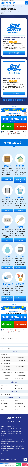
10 (8, 100)
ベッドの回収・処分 (20, 366)
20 (11, 100)
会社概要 (2, 400)
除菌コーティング (4, 385)
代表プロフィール (18, 409)
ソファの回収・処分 (6, 366)
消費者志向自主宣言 (19, 403)
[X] (11, 421)
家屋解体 (2, 388)
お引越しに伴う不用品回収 (20, 375)
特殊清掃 (16, 385)
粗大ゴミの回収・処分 (5, 363)
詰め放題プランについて (20, 406)
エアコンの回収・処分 (20, 360)
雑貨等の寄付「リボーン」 (20, 388)
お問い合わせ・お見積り (6, 348)
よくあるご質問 (4, 345)
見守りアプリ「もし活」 (6, 394)
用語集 (2, 409)
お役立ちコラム (4, 406)
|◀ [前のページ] (4, 100)
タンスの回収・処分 (6, 369)
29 (17, 100)
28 (15, 100)
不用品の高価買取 (4, 378)
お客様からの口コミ (19, 342)
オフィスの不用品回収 (5, 375)
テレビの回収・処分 (6, 360)
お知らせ (2, 413)
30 (20, 100)
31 (22, 100)
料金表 (16, 338)
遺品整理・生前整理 (19, 378)
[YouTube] (19, 421)
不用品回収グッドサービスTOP (7, 338)
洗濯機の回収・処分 (20, 357)
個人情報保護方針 (4, 403)
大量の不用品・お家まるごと (6, 372)
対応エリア (17, 345)
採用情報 (16, 400)
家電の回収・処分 (4, 354)
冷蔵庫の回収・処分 (6, 357)
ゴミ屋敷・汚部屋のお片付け (20, 372)
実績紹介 (2, 342)
